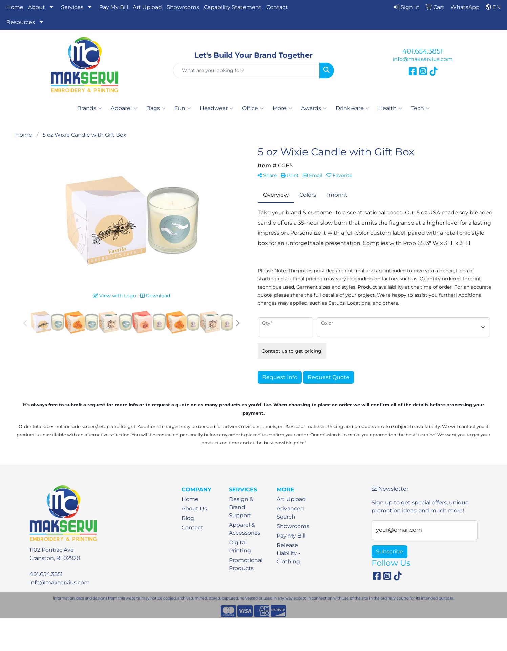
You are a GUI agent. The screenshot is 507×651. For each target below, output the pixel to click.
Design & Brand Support (241, 507)
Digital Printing (240, 546)
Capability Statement (232, 7)
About (36, 7)
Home (14, 7)
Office (253, 108)
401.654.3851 (422, 51)
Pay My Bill (113, 7)
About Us (194, 508)
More (282, 108)
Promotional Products (245, 564)
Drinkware (352, 108)
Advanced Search (290, 512)
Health (390, 108)
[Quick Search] (246, 70)
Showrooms (183, 7)
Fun (182, 108)
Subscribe (389, 551)
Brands (89, 108)
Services (72, 7)
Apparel (124, 108)
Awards (314, 108)
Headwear (216, 108)
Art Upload (147, 7)
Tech (420, 108)
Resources (20, 22)
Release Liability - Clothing (288, 553)
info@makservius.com (423, 59)
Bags (156, 108)
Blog (188, 518)
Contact (277, 7)
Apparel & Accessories (244, 529)
